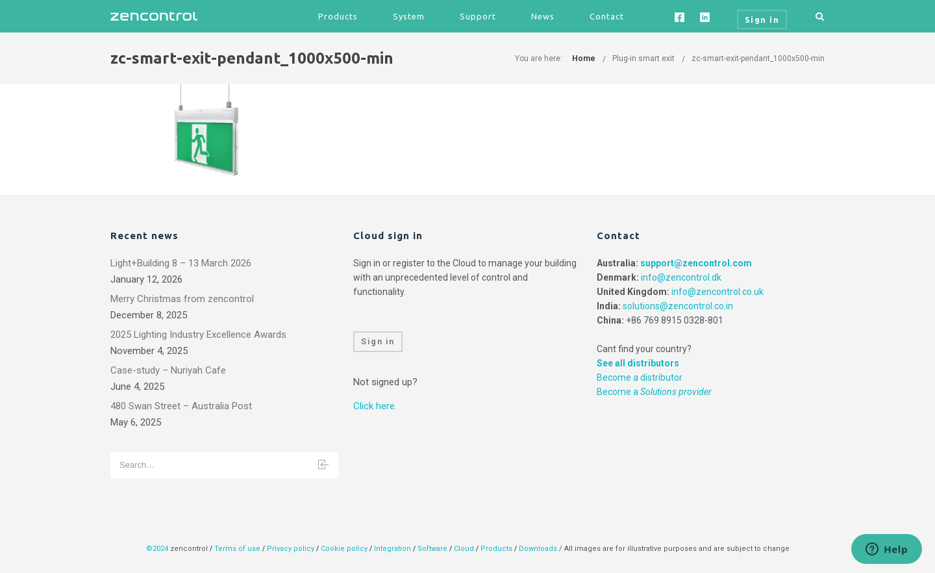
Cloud (465, 548)
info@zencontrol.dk (681, 277)
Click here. (375, 406)
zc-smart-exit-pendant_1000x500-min (758, 58)
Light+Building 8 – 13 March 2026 (180, 263)
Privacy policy (290, 548)
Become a (654, 392)
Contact (607, 16)
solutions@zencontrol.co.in (678, 306)
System (409, 16)
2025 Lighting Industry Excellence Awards (198, 334)
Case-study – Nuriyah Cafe (168, 370)
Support (478, 16)
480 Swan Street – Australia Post (181, 406)
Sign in (378, 341)
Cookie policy (344, 548)
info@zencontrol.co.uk (717, 291)
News (543, 16)
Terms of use (237, 548)
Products (338, 16)
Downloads (538, 548)
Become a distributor (639, 377)
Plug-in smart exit (643, 58)
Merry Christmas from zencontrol (182, 299)
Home (583, 58)
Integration (392, 548)
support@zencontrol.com (696, 263)
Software (432, 548)
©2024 (157, 548)
